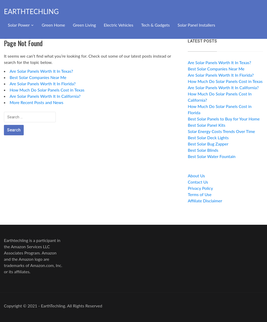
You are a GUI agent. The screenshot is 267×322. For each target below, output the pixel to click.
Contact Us (198, 181)
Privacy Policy (200, 188)
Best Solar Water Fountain (211, 156)
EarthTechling (31, 11)
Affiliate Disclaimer (205, 200)
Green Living (84, 24)
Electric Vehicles (118, 24)
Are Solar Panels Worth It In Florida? (43, 83)
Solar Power (19, 24)
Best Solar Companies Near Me (38, 77)
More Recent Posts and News (36, 102)
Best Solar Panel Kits (206, 125)
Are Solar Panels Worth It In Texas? (41, 71)
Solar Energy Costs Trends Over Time (221, 131)
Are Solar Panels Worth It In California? (45, 96)
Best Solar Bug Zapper (208, 143)
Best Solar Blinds (203, 150)
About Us (196, 175)
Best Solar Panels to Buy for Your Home (224, 118)
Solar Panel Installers (196, 24)
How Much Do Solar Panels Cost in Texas (47, 89)
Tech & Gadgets (155, 24)
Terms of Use (199, 194)
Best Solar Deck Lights (208, 137)
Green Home (53, 24)
